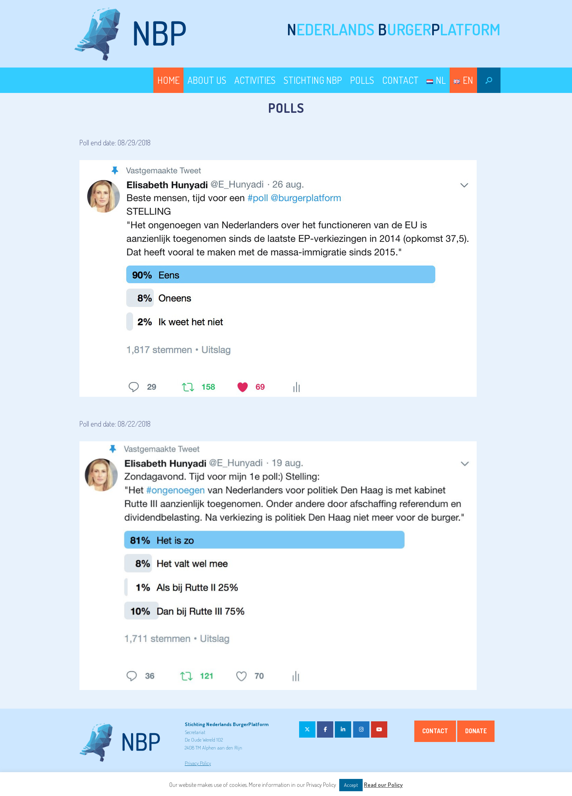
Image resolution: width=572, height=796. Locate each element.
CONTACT (400, 80)
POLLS (362, 80)
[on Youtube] (379, 729)
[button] (488, 80)
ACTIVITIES (255, 80)
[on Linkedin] (343, 729)
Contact (435, 731)
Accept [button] (351, 785)
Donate (476, 731)
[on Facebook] (325, 729)
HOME (168, 80)
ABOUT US (206, 80)
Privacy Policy (198, 763)
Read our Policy (383, 784)
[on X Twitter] (307, 729)
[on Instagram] (361, 729)
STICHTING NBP (313, 80)
